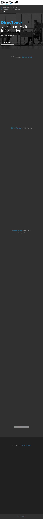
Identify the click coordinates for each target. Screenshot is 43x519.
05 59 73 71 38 (13, 7)
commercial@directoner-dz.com (11, 9)
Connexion (4, 11)
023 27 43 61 (6, 7)
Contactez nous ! (8, 42)
